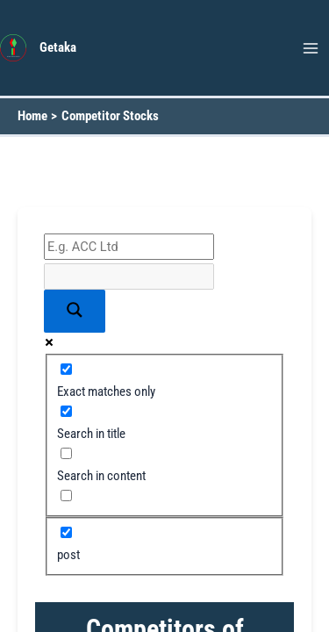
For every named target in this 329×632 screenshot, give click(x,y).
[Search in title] (66, 411)
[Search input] (129, 246)
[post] (66, 532)
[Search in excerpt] (66, 495)
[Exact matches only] (66, 369)
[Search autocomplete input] (129, 276)
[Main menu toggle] (310, 48)
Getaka (57, 47)
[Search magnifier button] (74, 311)
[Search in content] (66, 453)
